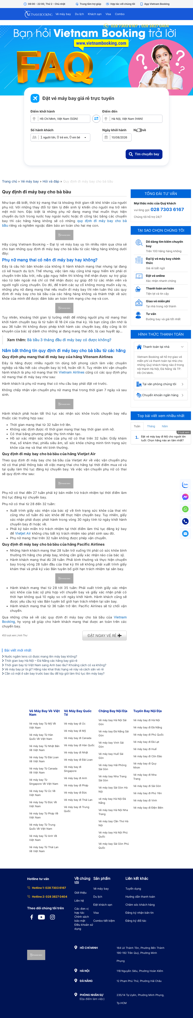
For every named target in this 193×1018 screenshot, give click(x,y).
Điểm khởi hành (43, 111)
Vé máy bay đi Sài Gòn (147, 786)
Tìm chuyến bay (144, 154)
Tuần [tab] (137, 426)
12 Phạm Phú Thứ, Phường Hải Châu (139, 980)
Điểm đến (109, 111)
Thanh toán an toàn (160, 288)
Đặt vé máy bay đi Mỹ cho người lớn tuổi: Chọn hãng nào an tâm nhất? (163, 438)
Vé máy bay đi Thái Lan (78, 799)
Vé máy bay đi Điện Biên (148, 807)
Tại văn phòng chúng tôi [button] (156, 384)
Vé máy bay (63, 14)
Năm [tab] (165, 426)
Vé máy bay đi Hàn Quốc (79, 745)
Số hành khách (42, 130)
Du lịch (79, 14)
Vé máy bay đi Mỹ (75, 730)
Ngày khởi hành (114, 130)
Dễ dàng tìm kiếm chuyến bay (164, 244)
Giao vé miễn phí (158, 301)
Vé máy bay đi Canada (77, 738)
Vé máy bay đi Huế (145, 749)
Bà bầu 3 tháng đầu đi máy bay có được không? (69, 340)
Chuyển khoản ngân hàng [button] (157, 395)
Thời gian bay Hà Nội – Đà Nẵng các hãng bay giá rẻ (39, 661)
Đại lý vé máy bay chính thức (163, 261)
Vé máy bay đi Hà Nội (146, 720)
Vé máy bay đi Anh (75, 778)
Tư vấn (151, 314)
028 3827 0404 (155, 26)
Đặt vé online (155, 276)
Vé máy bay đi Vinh (145, 800)
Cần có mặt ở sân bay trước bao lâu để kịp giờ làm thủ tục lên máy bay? (53, 673)
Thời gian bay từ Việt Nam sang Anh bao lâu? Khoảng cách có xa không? (54, 665)
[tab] (161, 347)
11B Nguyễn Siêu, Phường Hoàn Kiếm (140, 970)
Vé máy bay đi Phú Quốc (148, 734)
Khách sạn (95, 14)
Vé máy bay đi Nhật (76, 752)
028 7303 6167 (120, 26)
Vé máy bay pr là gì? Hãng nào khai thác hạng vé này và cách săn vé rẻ (53, 669)
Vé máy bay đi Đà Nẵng (147, 727)
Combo (119, 14)
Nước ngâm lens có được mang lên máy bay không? (39, 656)
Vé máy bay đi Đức (75, 792)
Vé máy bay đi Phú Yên (147, 793)
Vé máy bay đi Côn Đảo (147, 756)
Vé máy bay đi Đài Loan (78, 759)
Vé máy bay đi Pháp (76, 785)
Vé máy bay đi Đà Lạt (146, 741)
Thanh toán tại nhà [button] (153, 346)
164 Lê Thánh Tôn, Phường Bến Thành (140, 947)
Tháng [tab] (151, 426)
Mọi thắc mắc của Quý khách (155, 203)
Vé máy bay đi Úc (74, 723)
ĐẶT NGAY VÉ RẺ (105, 635)
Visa (108, 14)
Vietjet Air (23, 533)
